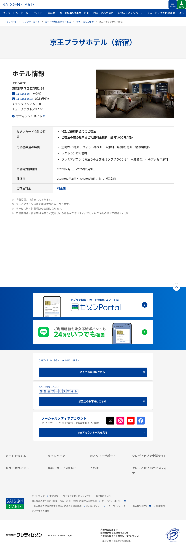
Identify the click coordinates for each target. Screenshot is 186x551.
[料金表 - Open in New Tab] (61, 188)
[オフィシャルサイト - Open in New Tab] (28, 116)
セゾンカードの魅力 (43, 13)
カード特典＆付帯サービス (58, 22)
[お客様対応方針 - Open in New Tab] (141, 506)
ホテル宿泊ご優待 (85, 22)
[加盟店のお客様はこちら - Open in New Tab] (93, 343)
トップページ (10, 22)
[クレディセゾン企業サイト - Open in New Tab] (150, 409)
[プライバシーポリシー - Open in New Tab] (113, 501)
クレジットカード (31, 22)
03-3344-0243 (22, 99)
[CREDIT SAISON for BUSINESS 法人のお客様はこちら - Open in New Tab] (93, 313)
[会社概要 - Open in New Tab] (150, 413)
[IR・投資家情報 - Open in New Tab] (150, 425)
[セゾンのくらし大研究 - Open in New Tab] (150, 466)
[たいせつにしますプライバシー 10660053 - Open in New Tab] (172, 542)
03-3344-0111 (21, 94)
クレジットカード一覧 (15, 13)
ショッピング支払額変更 (161, 13)
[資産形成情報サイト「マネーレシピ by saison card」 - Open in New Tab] (150, 461)
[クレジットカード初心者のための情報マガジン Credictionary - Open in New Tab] (150, 453)
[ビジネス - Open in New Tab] (150, 417)
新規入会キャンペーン (130, 13)
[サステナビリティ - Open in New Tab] (150, 421)
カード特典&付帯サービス (74, 13)
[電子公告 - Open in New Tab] (150, 429)
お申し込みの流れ (103, 13)
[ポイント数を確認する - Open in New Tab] (24, 474)
